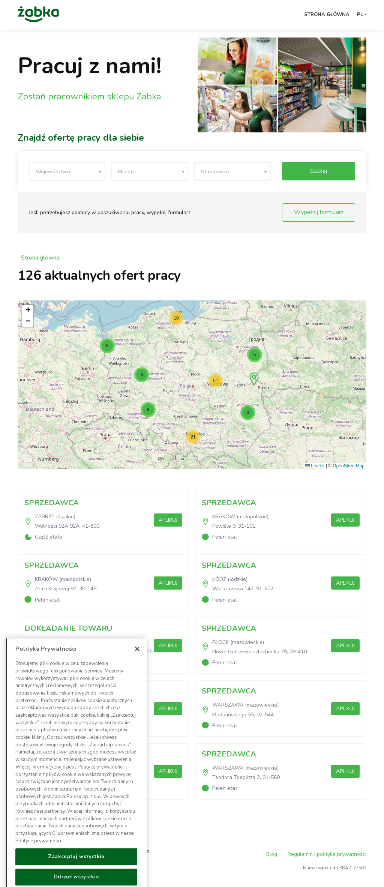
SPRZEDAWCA (51, 503)
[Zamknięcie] (137, 666)
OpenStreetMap (348, 465)
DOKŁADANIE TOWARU (68, 628)
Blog (271, 854)
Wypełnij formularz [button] (319, 212)
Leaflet (314, 465)
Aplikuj (168, 520)
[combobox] (67, 171)
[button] (254, 379)
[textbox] (67, 171)
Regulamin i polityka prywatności (327, 854)
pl (360, 14)
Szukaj (318, 171)
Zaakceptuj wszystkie (76, 874)
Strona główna (327, 14)
